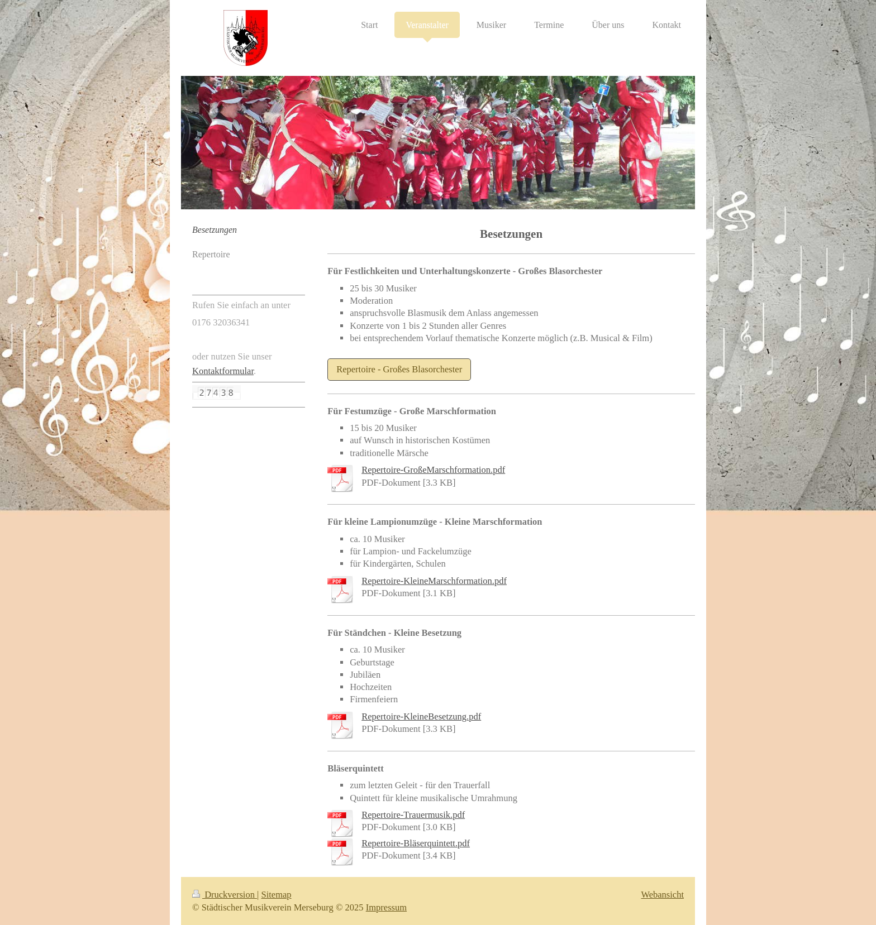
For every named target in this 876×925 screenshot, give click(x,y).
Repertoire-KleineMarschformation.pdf (434, 581)
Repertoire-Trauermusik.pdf (413, 814)
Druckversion (224, 894)
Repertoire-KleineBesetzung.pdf (421, 716)
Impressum (386, 907)
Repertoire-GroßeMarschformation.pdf (433, 469)
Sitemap (276, 894)
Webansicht (662, 894)
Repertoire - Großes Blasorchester (399, 369)
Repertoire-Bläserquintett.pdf (415, 843)
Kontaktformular (223, 371)
